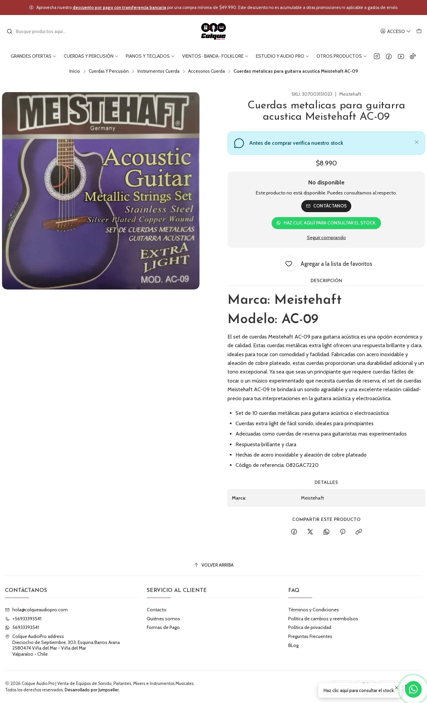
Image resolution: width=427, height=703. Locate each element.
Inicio (74, 71)
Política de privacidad (309, 627)
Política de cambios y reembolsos (323, 619)
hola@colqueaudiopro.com (36, 610)
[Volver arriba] (213, 565)
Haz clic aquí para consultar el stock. (326, 222)
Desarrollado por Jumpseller (92, 689)
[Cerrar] (417, 141)
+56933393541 (23, 619)
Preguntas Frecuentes (310, 636)
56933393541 (22, 627)
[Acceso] (396, 31)
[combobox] (40, 31)
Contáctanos (326, 205)
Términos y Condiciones (313, 610)
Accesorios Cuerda (206, 71)
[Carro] (419, 31)
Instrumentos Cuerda (158, 71)
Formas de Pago (163, 627)
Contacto (156, 610)
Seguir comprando (326, 237)
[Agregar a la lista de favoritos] (326, 264)
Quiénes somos (163, 619)
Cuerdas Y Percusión (109, 71)
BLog (293, 645)
